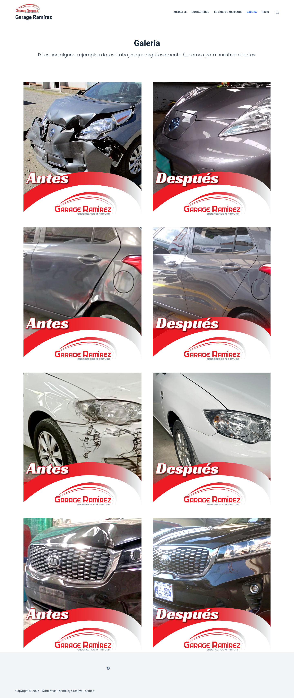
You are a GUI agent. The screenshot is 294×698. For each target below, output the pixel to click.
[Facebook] (108, 668)
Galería (252, 12)
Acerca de (180, 12)
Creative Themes (82, 691)
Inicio (265, 12)
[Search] (277, 12)
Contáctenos (200, 12)
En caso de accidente (228, 12)
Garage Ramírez (33, 17)
